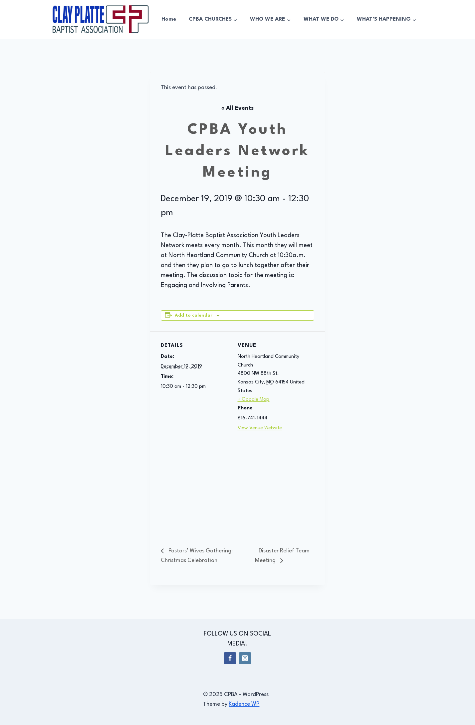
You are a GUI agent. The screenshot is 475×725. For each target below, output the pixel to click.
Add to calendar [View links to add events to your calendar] (193, 315)
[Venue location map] (196, 485)
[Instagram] (245, 658)
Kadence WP (244, 704)
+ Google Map (254, 399)
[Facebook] (230, 658)
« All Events (237, 108)
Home (168, 19)
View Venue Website (260, 428)
